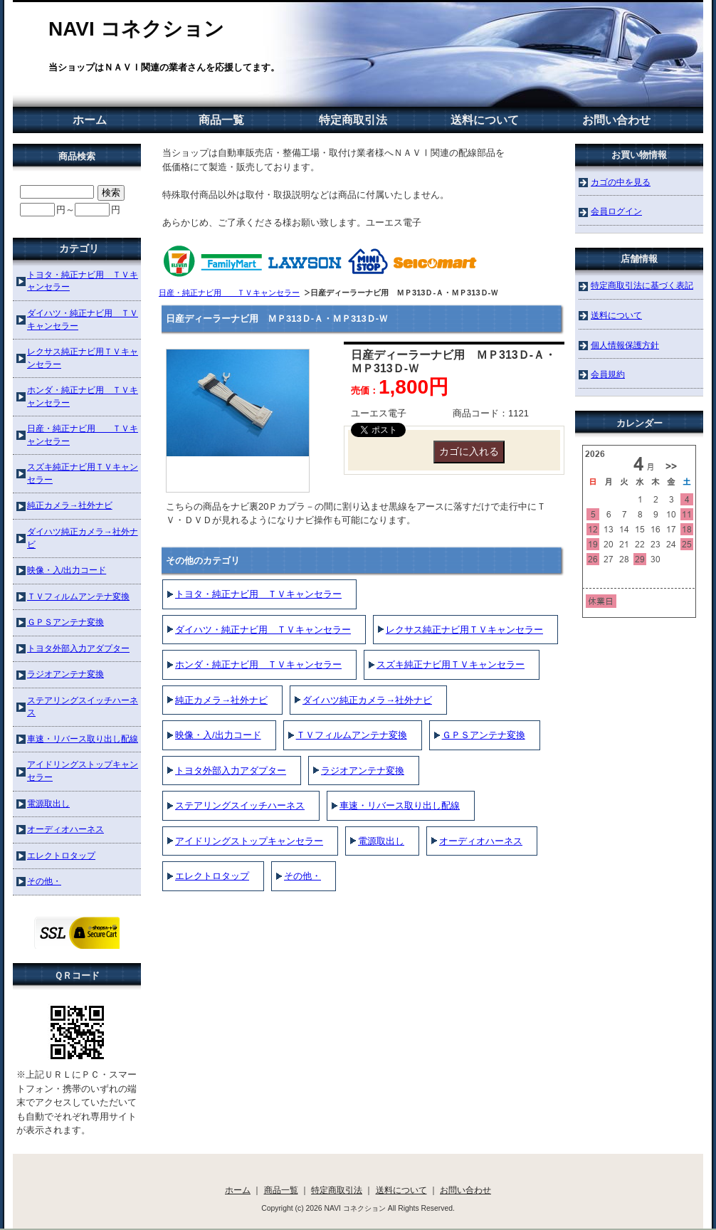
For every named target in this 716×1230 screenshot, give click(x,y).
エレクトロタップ (212, 876)
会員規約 (608, 374)
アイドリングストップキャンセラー (249, 841)
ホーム (90, 120)
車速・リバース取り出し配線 (399, 805)
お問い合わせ (616, 120)
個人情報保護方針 (625, 344)
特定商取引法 (353, 120)
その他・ (302, 876)
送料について (485, 120)
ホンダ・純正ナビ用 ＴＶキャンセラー (258, 664)
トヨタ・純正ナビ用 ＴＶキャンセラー (258, 594)
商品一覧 (221, 120)
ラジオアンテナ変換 (362, 770)
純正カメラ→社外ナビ (221, 700)
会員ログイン (616, 211)
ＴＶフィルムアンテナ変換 (351, 735)
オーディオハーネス (480, 841)
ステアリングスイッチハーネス (240, 805)
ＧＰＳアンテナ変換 (483, 735)
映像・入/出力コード (218, 735)
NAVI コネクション (136, 29)
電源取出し (381, 841)
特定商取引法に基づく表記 (642, 285)
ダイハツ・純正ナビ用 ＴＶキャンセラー (263, 629)
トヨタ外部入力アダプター (230, 770)
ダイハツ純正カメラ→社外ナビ (367, 700)
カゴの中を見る (621, 181)
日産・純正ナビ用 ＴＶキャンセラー (229, 292)
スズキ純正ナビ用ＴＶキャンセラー (451, 664)
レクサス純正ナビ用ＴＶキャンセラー (464, 629)
